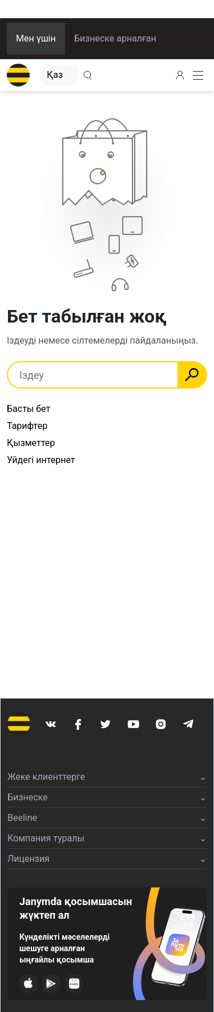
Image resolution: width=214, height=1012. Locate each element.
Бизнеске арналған (115, 38)
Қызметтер (31, 442)
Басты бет (28, 408)
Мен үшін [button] (36, 38)
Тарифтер (27, 425)
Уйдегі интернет (41, 460)
